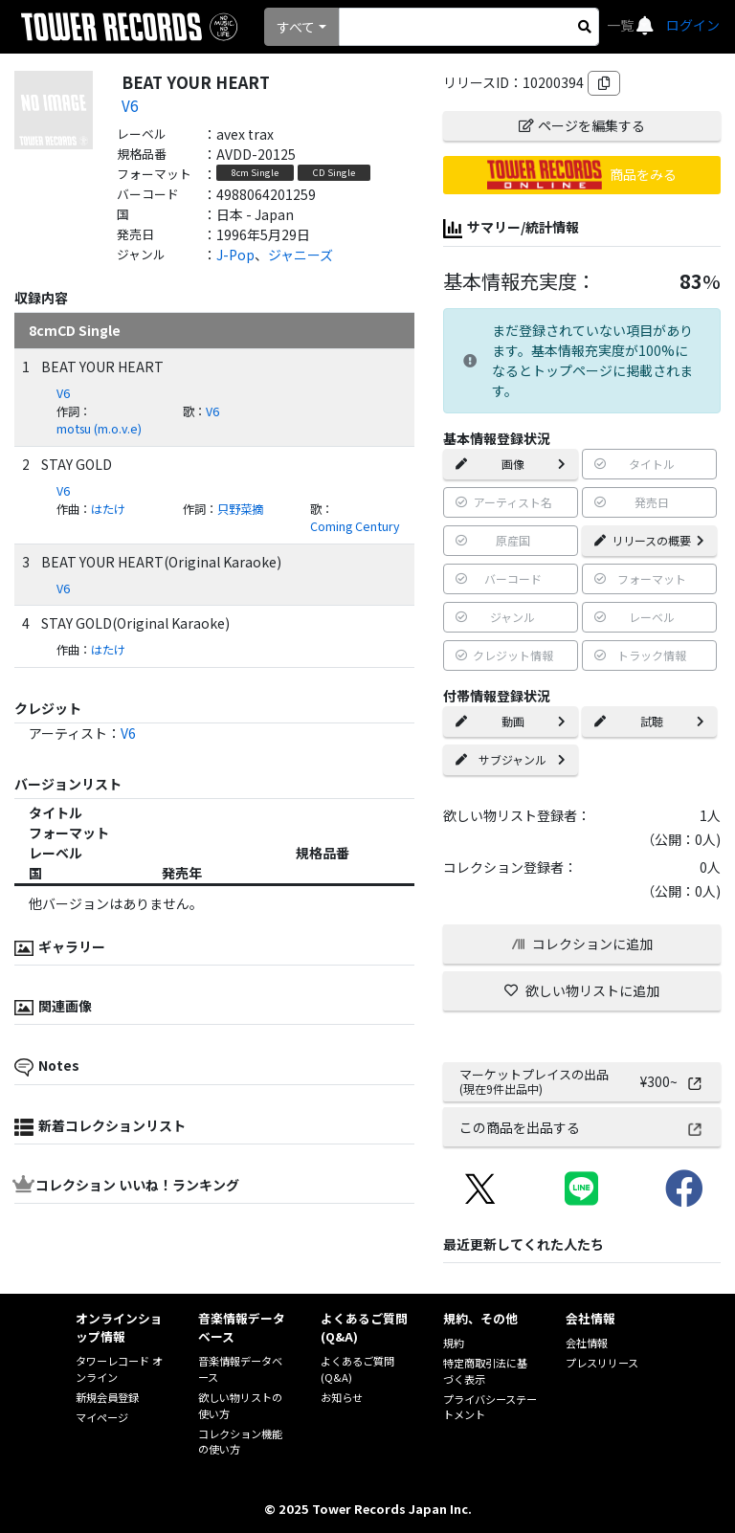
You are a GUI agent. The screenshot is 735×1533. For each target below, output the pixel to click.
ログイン (693, 24)
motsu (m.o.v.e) (99, 428)
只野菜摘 (240, 509)
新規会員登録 (107, 1397)
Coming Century (354, 526)
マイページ (102, 1417)
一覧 (621, 24)
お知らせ (342, 1397)
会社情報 (587, 1342)
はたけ (108, 509)
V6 (130, 105)
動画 (511, 721)
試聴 (649, 721)
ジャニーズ (300, 254)
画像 (511, 463)
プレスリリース (602, 1362)
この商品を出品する (581, 1127)
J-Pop (235, 254)
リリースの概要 (649, 540)
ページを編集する (582, 125)
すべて (296, 26)
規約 (453, 1342)
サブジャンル (511, 759)
